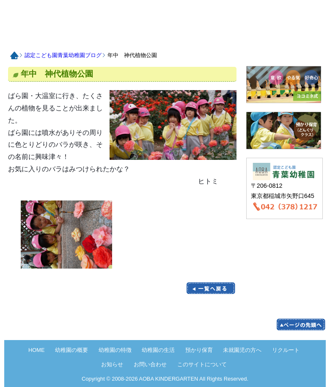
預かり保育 (161, 38)
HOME (66, 15)
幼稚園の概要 (71, 350)
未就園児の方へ (196, 38)
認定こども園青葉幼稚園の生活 (126, 38)
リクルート (231, 38)
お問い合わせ (301, 38)
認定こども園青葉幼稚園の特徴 (91, 38)
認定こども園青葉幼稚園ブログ (63, 55)
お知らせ (266, 38)
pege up (301, 325)
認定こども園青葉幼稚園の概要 (56, 38)
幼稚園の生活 (158, 350)
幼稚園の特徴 (115, 350)
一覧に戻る (210, 288)
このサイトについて (202, 364)
